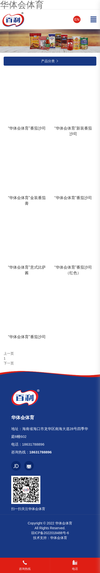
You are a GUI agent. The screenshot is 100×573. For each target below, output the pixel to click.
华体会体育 (58, 538)
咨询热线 (25, 569)
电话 (75, 569)
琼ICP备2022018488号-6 (50, 533)
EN (77, 19)
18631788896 (33, 444)
